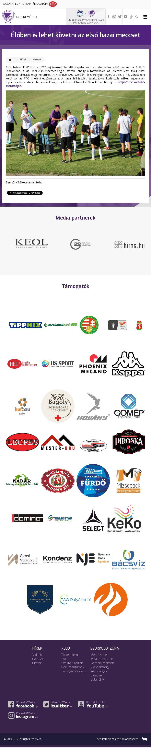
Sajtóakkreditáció (102, 667)
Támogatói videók (73, 676)
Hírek (23, 59)
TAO (64, 663)
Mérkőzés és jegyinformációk (101, 661)
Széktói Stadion (72, 667)
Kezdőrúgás (98, 676)
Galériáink (97, 684)
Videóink (96, 680)
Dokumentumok (72, 671)
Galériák (38, 663)
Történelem (69, 659)
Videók (37, 659)
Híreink (37, 59)
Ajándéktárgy (99, 671)
